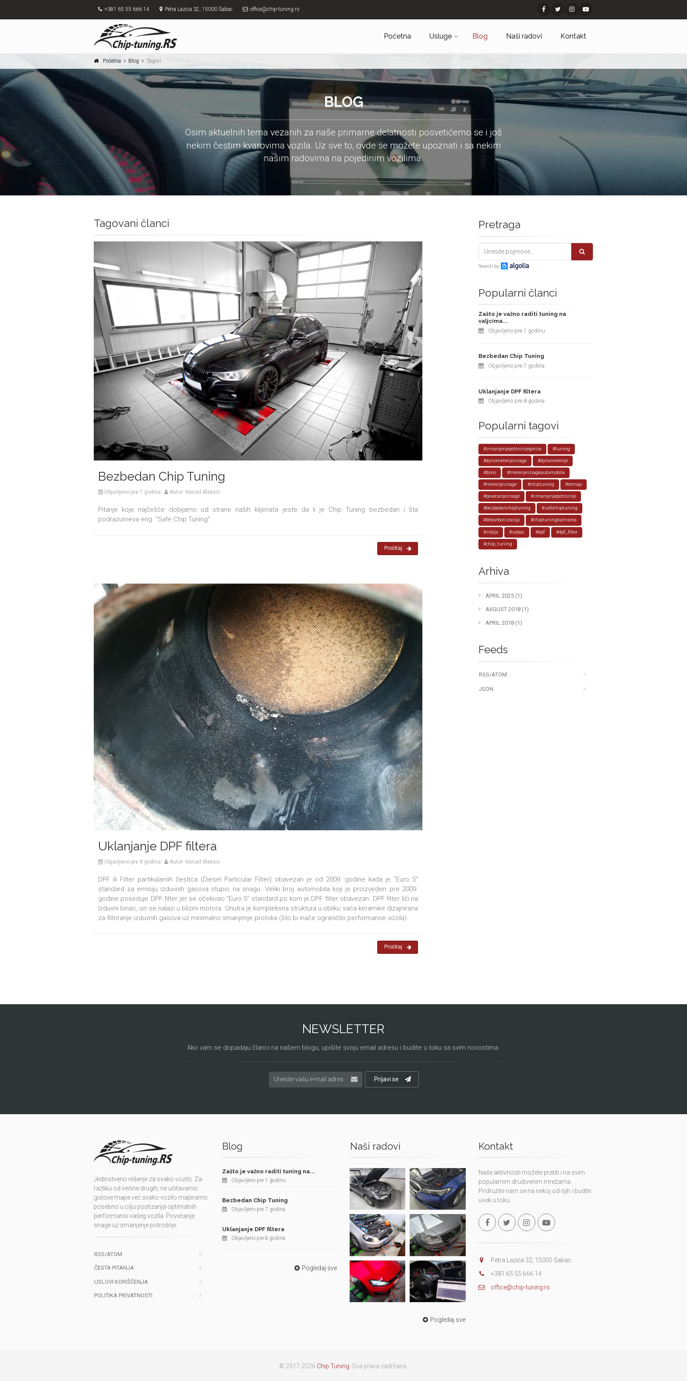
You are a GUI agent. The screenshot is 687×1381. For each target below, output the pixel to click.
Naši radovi (524, 36)
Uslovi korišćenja (121, 1281)
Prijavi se (392, 1079)
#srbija (490, 532)
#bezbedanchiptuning (507, 508)
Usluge (440, 36)
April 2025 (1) (500, 595)
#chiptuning (541, 484)
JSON (486, 689)
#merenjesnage (500, 484)
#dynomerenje (553, 461)
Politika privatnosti (123, 1295)
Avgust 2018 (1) (504, 609)
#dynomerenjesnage (505, 461)
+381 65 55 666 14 (126, 9)
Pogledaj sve (314, 1267)
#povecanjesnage (501, 496)
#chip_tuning (497, 544)
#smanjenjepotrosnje (553, 496)
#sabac (516, 532)
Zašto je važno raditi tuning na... (268, 1171)
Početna (397, 36)
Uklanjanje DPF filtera (157, 846)
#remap (573, 484)
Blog (480, 36)
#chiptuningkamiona (554, 520)
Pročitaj (397, 548)
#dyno (489, 472)
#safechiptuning (559, 508)
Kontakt (573, 36)
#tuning (561, 449)
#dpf (540, 532)
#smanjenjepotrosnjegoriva (512, 449)
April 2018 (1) (500, 623)
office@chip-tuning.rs (520, 1287)
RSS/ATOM (493, 674)
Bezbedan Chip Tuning (161, 476)
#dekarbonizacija (501, 520)
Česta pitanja (114, 1267)
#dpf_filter (566, 532)
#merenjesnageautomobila (536, 472)
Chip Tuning (333, 1366)
